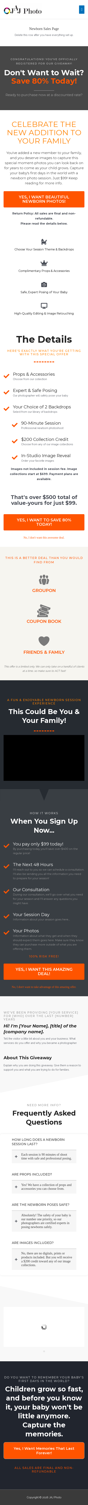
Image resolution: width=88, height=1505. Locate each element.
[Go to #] (44, 538)
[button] (44, 199)
